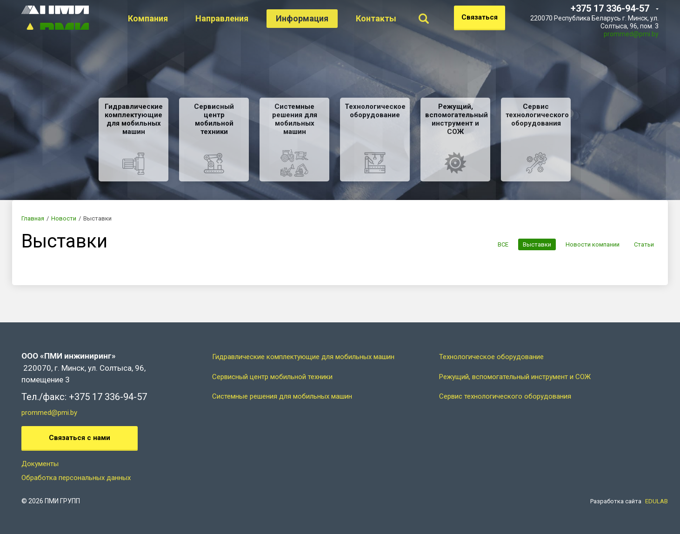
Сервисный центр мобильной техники (272, 377)
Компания (160, 18)
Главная (32, 218)
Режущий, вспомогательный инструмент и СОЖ (515, 377)
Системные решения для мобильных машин (282, 396)
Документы (40, 464)
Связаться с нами (79, 438)
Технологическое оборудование (491, 357)
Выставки (534, 244)
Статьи (644, 244)
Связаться (479, 17)
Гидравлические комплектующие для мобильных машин (303, 357)
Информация (314, 18)
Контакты (388, 18)
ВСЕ (498, 244)
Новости (63, 218)
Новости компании (591, 244)
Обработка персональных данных (76, 478)
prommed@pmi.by (631, 34)
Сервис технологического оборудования (505, 396)
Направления (233, 18)
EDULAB (656, 501)
